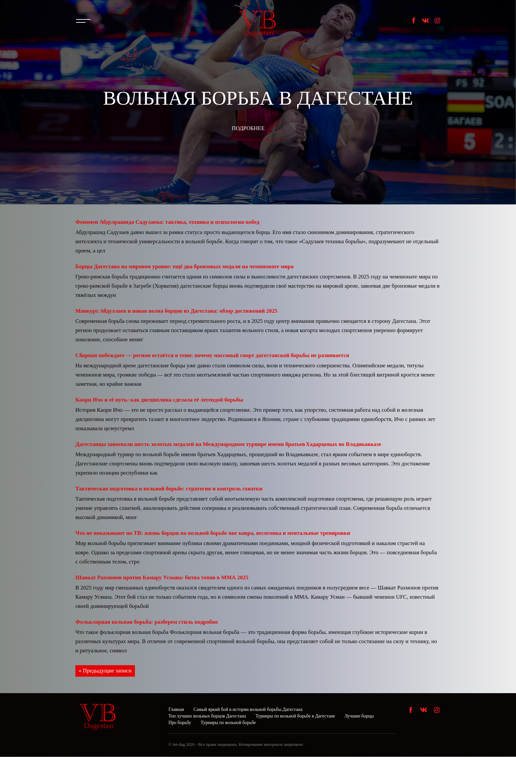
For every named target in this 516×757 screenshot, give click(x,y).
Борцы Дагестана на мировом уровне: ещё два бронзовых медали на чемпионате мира (184, 266)
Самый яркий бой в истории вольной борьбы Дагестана (248, 709)
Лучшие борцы (359, 716)
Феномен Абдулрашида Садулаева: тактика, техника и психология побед (167, 222)
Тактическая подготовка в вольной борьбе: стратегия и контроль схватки (168, 488)
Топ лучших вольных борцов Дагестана (207, 716)
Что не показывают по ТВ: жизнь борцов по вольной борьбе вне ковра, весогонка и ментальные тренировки (212, 533)
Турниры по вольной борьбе (228, 722)
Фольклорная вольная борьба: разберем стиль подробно (146, 622)
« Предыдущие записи (105, 671)
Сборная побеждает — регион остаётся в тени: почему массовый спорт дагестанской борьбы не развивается (212, 355)
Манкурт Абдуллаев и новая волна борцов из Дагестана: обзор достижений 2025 (176, 311)
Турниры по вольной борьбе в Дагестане (295, 716)
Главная (176, 709)
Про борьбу (179, 722)
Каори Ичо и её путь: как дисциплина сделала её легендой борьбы (159, 400)
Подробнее (248, 128)
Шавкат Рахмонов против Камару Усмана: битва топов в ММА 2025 (161, 577)
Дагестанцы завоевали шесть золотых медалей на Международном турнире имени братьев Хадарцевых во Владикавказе (228, 444)
